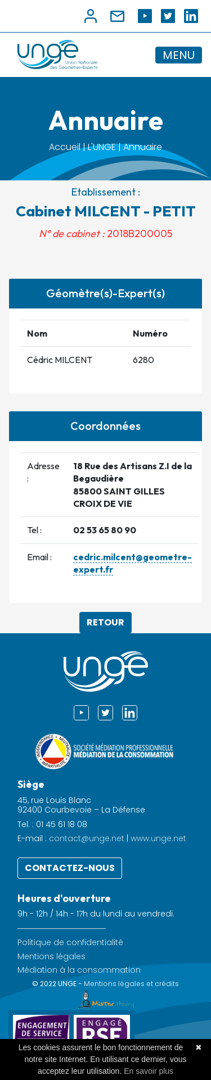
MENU (179, 55)
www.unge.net (158, 838)
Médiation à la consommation (79, 970)
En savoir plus (148, 1071)
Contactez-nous (70, 867)
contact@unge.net (86, 838)
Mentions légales (51, 956)
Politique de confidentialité (70, 942)
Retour (105, 622)
